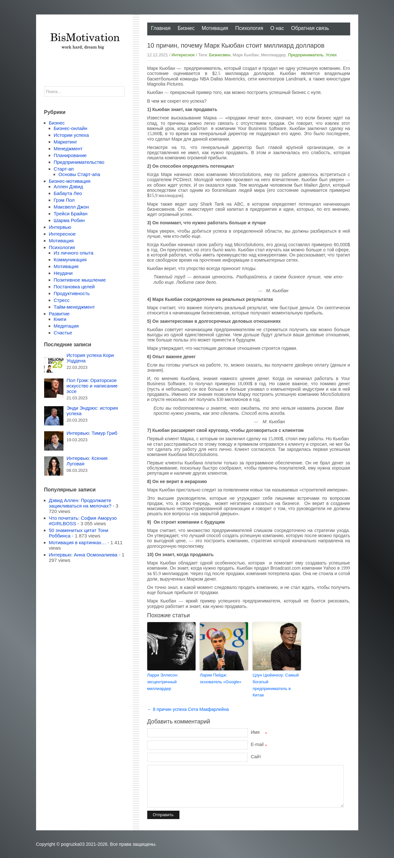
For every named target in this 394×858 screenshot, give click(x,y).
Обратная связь (310, 28)
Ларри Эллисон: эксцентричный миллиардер (162, 682)
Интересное (183, 54)
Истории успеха (71, 135)
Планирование (70, 155)
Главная (161, 28)
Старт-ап (64, 169)
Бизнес (186, 28)
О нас (277, 28)
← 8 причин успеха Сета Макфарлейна (188, 709)
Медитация (66, 326)
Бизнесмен (219, 54)
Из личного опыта (73, 253)
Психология (249, 28)
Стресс (62, 300)
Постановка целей (74, 286)
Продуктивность (72, 293)
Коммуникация (70, 259)
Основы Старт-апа (79, 174)
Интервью (60, 227)
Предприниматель (305, 54)
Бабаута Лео (68, 193)
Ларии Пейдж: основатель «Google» (220, 678)
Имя (259, 732)
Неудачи (63, 273)
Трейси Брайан (71, 213)
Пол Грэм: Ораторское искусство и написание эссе (92, 386)
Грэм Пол (64, 200)
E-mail (259, 744)
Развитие (59, 313)
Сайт (256, 756)
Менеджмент (68, 148)
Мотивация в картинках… (77, 542)
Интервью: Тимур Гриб (92, 433)
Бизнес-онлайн (71, 128)
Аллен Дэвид (68, 186)
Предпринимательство (79, 162)
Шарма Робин (69, 220)
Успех (331, 54)
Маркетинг (65, 142)
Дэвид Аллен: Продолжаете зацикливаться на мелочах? (80, 503)
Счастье (63, 332)
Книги (60, 319)
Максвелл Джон (71, 207)
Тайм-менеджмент (74, 307)
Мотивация (215, 28)
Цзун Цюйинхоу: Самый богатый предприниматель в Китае (276, 685)
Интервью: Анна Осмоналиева (83, 554)
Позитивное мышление (80, 280)
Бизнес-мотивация (70, 181)
